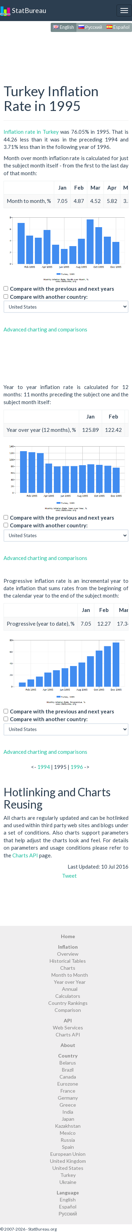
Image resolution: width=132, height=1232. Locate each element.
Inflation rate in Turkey (31, 132)
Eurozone (67, 1084)
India (67, 1112)
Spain (68, 1147)
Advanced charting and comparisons (45, 329)
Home (68, 936)
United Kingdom (68, 1161)
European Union (68, 1154)
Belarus (67, 1063)
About (68, 1045)
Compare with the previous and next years (62, 288)
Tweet (69, 875)
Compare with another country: (49, 297)
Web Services (68, 1027)
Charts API (25, 855)
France (68, 1091)
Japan (68, 1119)
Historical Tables (68, 961)
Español (118, 27)
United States (67, 1168)
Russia (68, 1140)
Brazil (68, 1070)
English (63, 27)
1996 (76, 767)
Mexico (68, 1133)
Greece (67, 1105)
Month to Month (69, 975)
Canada (67, 1077)
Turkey (68, 1175)
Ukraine (67, 1182)
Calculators (67, 996)
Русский (90, 27)
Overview (67, 954)
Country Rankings (68, 1003)
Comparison (68, 1010)
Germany (68, 1098)
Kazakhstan (68, 1126)
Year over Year (70, 982)
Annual (69, 989)
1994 (43, 767)
